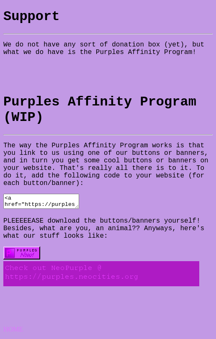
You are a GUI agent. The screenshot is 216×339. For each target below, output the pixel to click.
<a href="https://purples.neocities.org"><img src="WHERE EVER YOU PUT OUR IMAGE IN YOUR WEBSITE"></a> (45, 202)
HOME (13, 331)
